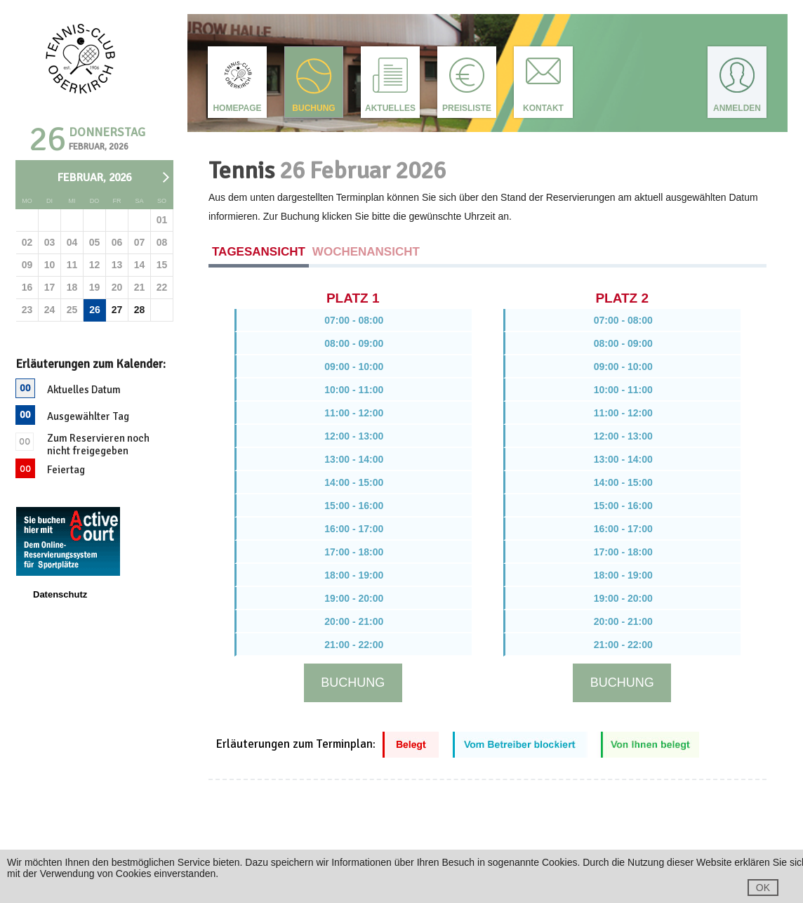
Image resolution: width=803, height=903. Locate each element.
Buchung (313, 108)
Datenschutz (60, 594)
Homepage (237, 108)
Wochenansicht (366, 251)
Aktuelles (390, 108)
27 (117, 309)
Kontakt (543, 108)
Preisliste (466, 108)
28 (139, 309)
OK (763, 887)
